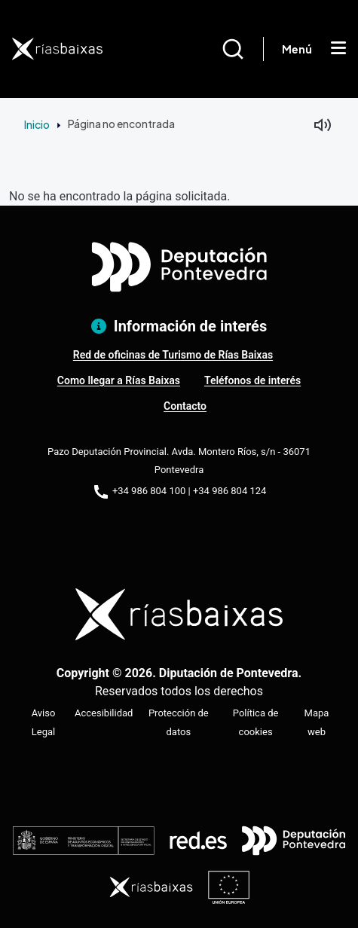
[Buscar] (242, 49)
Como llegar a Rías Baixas (118, 380)
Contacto (185, 406)
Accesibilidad (104, 713)
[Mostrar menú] (338, 49)
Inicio (37, 124)
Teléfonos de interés (252, 380)
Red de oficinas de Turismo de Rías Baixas (173, 355)
